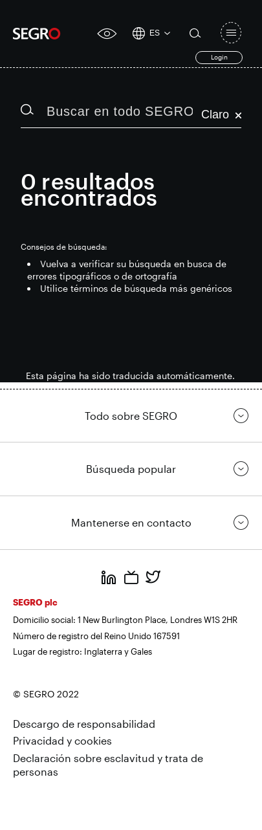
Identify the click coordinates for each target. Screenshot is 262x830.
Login (219, 57)
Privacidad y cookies (62, 740)
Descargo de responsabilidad (84, 723)
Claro (221, 115)
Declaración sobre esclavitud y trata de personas (108, 765)
